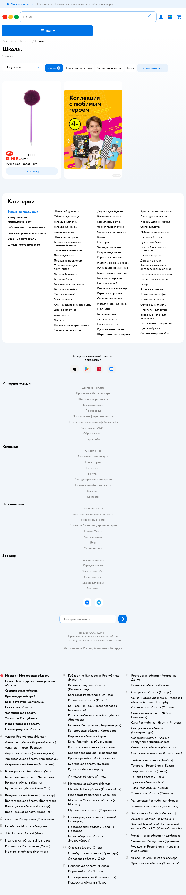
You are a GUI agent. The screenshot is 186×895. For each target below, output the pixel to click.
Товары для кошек (93, 560)
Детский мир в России (78, 648)
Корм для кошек (93, 565)
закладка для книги (109, 247)
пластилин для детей (153, 310)
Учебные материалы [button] (22, 239)
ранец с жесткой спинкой (156, 274)
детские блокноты (66, 274)
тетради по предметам (68, 260)
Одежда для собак (93, 583)
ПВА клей (103, 308)
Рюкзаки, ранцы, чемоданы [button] (26, 233)
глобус (144, 284)
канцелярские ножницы (112, 273)
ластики (59, 320)
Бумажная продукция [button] (22, 212)
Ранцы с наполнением (154, 279)
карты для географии (153, 294)
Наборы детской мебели (155, 221)
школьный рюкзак (152, 237)
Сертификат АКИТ (93, 428)
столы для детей (150, 227)
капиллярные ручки (109, 221)
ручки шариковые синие (112, 268)
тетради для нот (64, 255)
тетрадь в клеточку (65, 221)
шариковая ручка (65, 310)
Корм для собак (93, 577)
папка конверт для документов (65, 267)
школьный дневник (66, 211)
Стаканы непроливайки (155, 333)
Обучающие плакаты (153, 304)
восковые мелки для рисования (153, 316)
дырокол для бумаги (110, 211)
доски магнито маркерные (157, 323)
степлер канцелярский (111, 232)
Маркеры (103, 242)
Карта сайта (93, 439)
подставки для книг (109, 252)
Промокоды (93, 410)
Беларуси (116, 648)
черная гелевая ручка (110, 227)
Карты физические (152, 299)
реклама (116, 175)
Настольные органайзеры (113, 262)
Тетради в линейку (65, 227)
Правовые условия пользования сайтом (93, 636)
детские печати (107, 319)
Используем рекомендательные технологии (93, 640)
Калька (101, 237)
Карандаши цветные (109, 257)
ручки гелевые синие (110, 329)
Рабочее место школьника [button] (26, 227)
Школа (22, 41)
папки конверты (107, 324)
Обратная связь (93, 433)
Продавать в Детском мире (93, 393)
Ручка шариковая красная (156, 211)
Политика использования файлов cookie (93, 422)
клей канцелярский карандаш (72, 304)
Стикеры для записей (110, 298)
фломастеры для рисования (71, 325)
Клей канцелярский (109, 278)
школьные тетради (66, 237)
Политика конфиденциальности (93, 416)
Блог (93, 542)
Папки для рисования (153, 216)
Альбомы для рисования (69, 284)
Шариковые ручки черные (113, 334)
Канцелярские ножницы (112, 288)
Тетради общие (63, 279)
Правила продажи (93, 405)
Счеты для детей (107, 283)
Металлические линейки (112, 303)
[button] (47, 30)
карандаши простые (109, 293)
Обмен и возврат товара (93, 399)
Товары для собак (93, 571)
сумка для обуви (150, 242)
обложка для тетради (67, 216)
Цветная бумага (150, 328)
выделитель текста (109, 216)
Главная (7, 41)
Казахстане (100, 648)
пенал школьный (64, 294)
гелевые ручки (63, 299)
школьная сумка (150, 255)
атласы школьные (151, 289)
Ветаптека (93, 588)
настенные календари (68, 250)
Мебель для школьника (154, 232)
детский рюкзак (150, 260)
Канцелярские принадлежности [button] (19, 219)
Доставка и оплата (93, 387)
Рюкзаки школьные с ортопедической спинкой (156, 267)
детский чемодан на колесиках (153, 249)
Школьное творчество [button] (23, 244)
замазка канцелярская (67, 330)
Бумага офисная (64, 232)
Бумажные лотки (107, 314)
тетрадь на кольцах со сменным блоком (67, 243)
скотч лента (61, 315)
